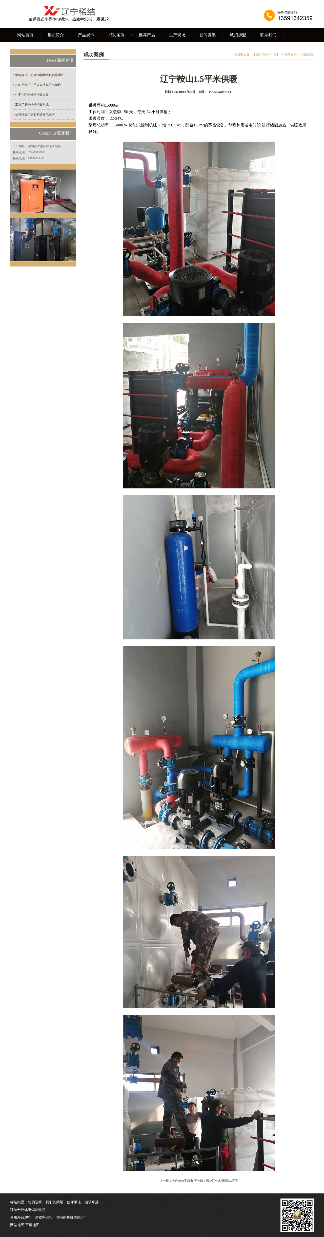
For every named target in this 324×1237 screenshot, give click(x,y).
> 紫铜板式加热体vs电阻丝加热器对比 (38, 75)
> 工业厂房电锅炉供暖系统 (31, 104)
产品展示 (86, 35)
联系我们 (268, 35)
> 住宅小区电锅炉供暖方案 (31, 95)
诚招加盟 (238, 35)
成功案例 (116, 35)
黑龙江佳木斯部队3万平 (222, 1181)
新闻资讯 (207, 35)
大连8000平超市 (182, 1181)
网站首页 (25, 35)
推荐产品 (147, 35)
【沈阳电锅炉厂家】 (266, 54)
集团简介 (56, 35)
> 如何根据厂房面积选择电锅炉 (34, 114)
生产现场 (177, 35)
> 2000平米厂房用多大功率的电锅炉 (37, 85)
